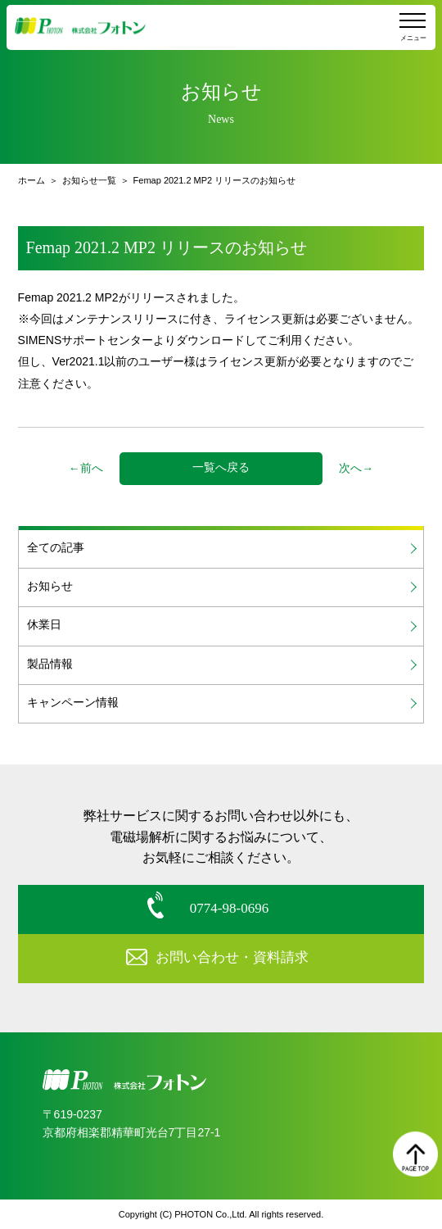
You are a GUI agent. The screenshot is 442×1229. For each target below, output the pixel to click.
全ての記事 (55, 548)
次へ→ (356, 468)
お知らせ (50, 586)
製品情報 (50, 664)
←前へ (86, 468)
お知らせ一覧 (89, 180)
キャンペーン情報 (73, 702)
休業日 (44, 625)
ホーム (31, 180)
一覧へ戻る (221, 467)
